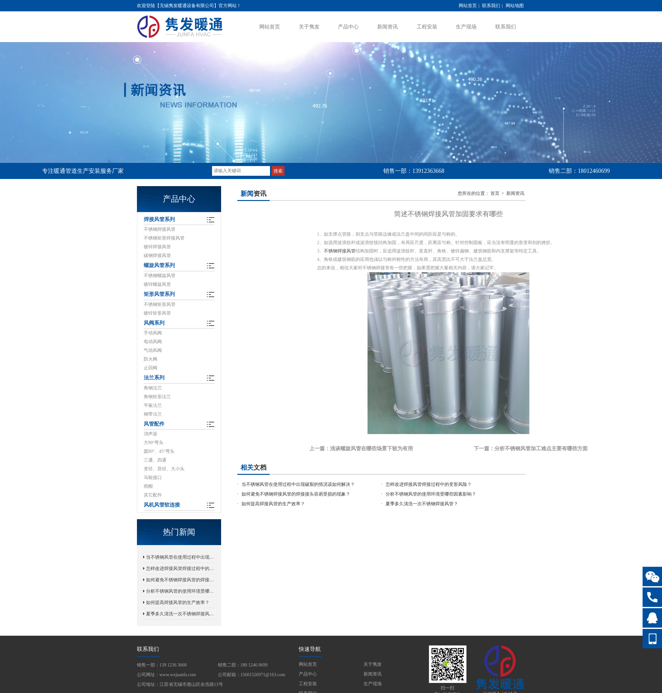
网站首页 (468, 5)
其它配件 (153, 496)
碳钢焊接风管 (157, 255)
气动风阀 (153, 351)
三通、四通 (155, 461)
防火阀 (150, 359)
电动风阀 (153, 342)
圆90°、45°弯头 (159, 452)
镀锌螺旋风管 (157, 284)
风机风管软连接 (162, 506)
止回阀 (150, 368)
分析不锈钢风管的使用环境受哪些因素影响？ (179, 592)
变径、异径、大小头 (164, 469)
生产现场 (466, 26)
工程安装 (427, 26)
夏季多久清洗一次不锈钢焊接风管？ (179, 614)
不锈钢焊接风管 (159, 229)
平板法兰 (153, 406)
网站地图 (515, 5)
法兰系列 (154, 378)
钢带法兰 (153, 414)
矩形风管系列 (159, 294)
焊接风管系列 (159, 219)
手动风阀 (153, 333)
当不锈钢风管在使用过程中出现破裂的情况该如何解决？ (179, 558)
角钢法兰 (153, 388)
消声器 (150, 434)
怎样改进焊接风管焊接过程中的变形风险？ (179, 569)
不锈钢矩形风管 (159, 304)
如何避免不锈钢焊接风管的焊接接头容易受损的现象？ (179, 580)
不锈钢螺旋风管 (159, 276)
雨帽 (148, 487)
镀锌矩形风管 (157, 313)
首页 (494, 193)
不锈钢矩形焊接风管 (164, 238)
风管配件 (154, 425)
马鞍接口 (153, 478)
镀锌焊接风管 (157, 247)
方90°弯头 (154, 443)
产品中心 (348, 26)
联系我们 (491, 5)
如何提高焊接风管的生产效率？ (176, 603)
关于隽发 (309, 26)
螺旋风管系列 (159, 266)
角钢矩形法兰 (157, 397)
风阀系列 (154, 323)
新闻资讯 (387, 26)
